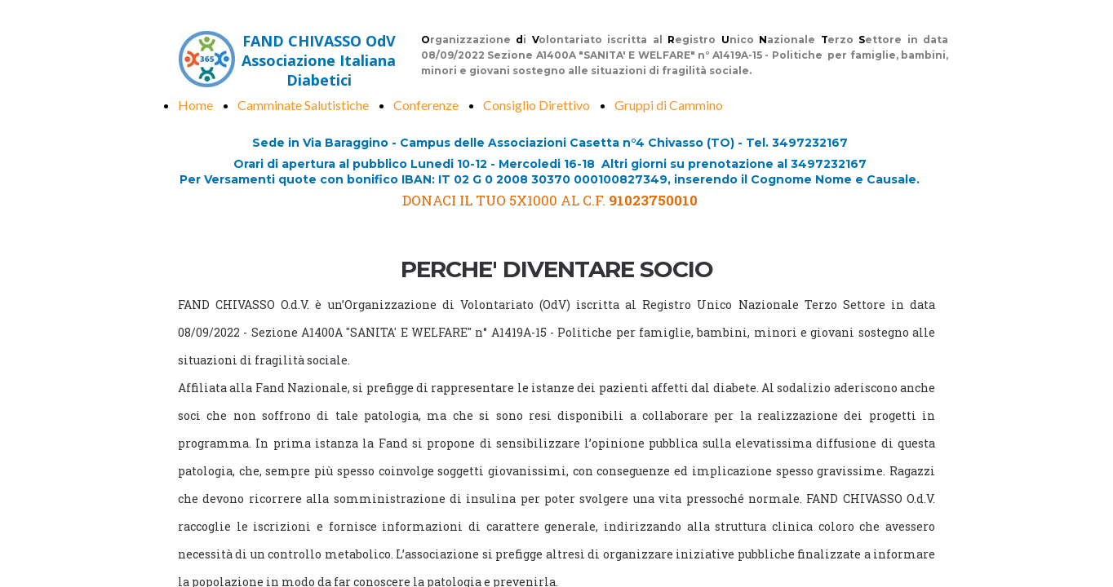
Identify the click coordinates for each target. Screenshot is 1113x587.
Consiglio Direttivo (536, 105)
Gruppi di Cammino (668, 105)
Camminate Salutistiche (303, 105)
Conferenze (426, 105)
